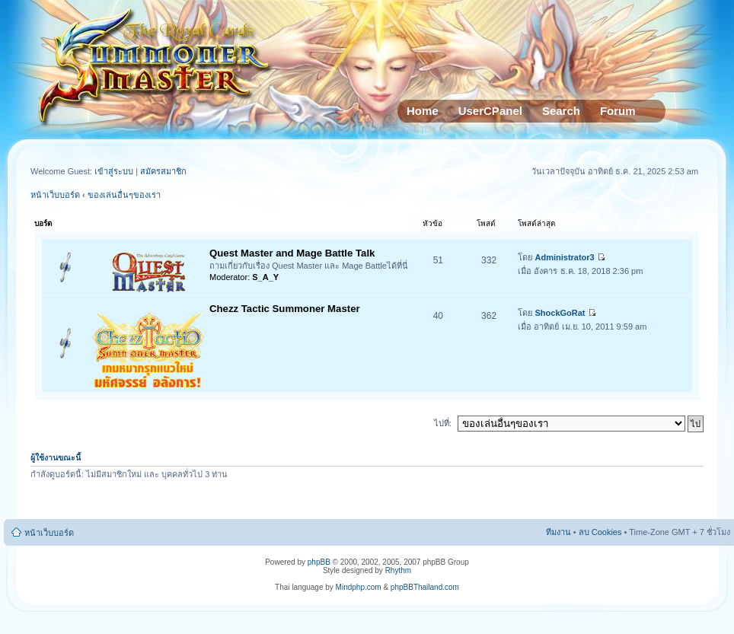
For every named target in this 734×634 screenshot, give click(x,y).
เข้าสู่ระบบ (115, 171)
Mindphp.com (358, 587)
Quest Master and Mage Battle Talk (292, 253)
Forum (618, 110)
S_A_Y (265, 277)
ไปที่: (443, 423)
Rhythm (398, 570)
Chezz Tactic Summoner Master (284, 308)
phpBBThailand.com (425, 587)
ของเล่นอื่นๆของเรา (124, 194)
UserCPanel (490, 110)
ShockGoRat (560, 312)
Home (423, 110)
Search (561, 110)
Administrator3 (565, 257)
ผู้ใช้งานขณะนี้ (55, 457)
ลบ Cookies (600, 532)
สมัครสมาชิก (163, 171)
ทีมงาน (558, 532)
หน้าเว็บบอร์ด (55, 194)
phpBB (319, 562)
